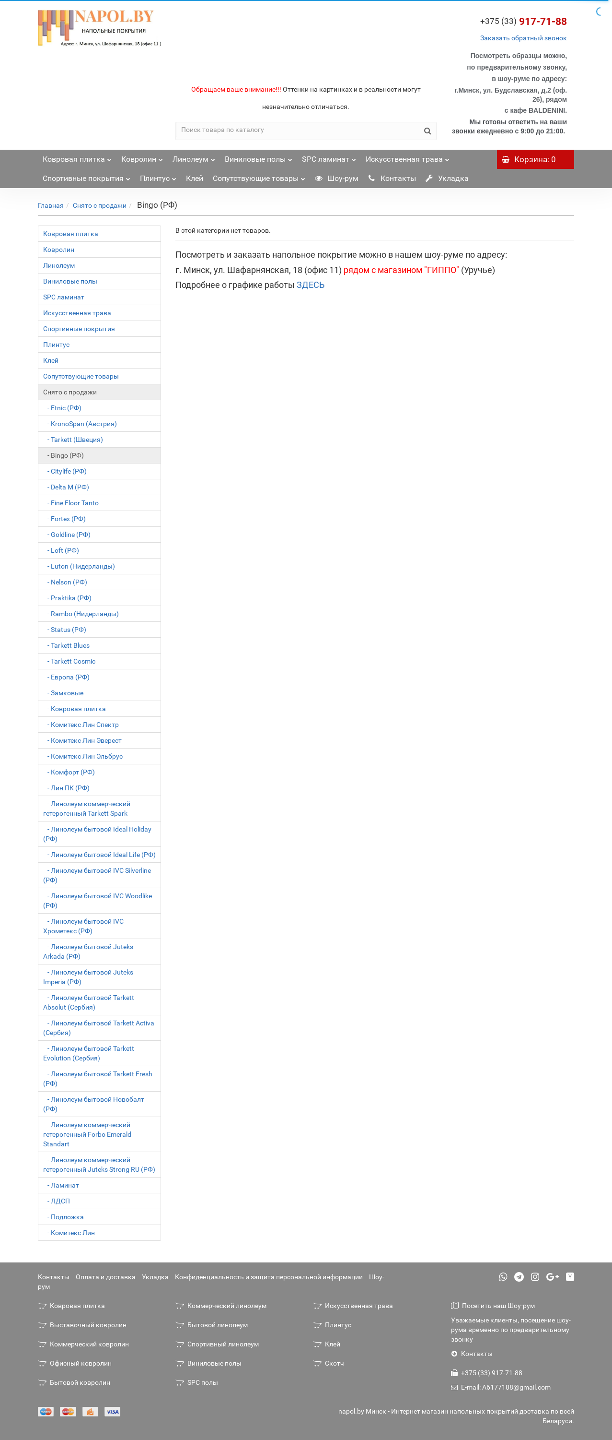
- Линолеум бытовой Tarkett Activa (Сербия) (98, 1027)
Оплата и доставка (106, 1277)
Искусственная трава (408, 157)
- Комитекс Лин (69, 1233)
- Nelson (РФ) (65, 582)
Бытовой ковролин (74, 1382)
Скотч (328, 1363)
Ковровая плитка (77, 157)
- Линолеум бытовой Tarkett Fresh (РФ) (97, 1078)
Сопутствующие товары (259, 176)
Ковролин (142, 157)
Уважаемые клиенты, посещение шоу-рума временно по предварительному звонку (511, 1329)
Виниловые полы (258, 157)
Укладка (447, 178)
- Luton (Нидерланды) (79, 566)
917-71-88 (523, 21)
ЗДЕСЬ (310, 285)
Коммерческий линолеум (220, 1305)
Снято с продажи (100, 205)
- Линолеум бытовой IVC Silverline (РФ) (97, 875)
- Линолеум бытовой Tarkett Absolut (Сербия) (88, 1002)
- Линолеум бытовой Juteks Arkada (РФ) (88, 951)
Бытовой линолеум (211, 1325)
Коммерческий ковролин (83, 1344)
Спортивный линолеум (217, 1344)
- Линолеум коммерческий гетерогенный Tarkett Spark (86, 808)
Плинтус (158, 176)
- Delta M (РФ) (66, 487)
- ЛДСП (56, 1201)
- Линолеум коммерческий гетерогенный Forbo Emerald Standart (87, 1134)
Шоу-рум (336, 178)
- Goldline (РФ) (67, 534)
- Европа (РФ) (66, 677)
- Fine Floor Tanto (71, 503)
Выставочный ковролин (82, 1325)
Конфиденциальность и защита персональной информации (269, 1277)
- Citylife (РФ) (65, 471)
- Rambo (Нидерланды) (81, 614)
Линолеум (194, 157)
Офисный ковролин (75, 1363)
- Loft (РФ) (61, 550)
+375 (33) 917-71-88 (486, 1373)
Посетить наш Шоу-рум (493, 1305)
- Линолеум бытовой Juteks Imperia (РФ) (88, 977)
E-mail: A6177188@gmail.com (501, 1387)
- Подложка (63, 1217)
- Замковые (63, 693)
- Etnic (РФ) (62, 408)
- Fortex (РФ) (64, 519)
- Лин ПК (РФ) (66, 788)
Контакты (392, 178)
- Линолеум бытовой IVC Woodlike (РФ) (97, 900)
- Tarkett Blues (66, 645)
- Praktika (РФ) (67, 598)
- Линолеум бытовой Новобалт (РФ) (93, 1104)
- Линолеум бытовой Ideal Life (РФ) (99, 854)
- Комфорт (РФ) (69, 772)
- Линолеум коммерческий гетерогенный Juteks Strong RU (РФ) (99, 1164)
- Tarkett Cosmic (69, 661)
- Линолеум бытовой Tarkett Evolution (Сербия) (88, 1053)
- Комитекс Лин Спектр (81, 724)
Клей (194, 178)
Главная (51, 205)
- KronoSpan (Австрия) (80, 424)
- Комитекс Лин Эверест (82, 740)
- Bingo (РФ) (63, 455)
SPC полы (196, 1382)
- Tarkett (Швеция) (73, 439)
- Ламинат (61, 1185)
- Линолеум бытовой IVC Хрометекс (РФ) (83, 926)
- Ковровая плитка (74, 709)
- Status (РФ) (64, 629)
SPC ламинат (329, 157)
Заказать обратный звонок (523, 38)
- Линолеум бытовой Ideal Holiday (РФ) (97, 834)
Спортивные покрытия (86, 176)
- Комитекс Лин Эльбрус (83, 756)
